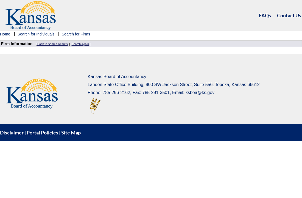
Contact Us (289, 15)
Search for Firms (76, 34)
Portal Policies (42, 133)
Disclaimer (12, 133)
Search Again (80, 44)
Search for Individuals (36, 34)
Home (5, 34)
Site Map (71, 133)
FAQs (265, 15)
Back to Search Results (52, 44)
